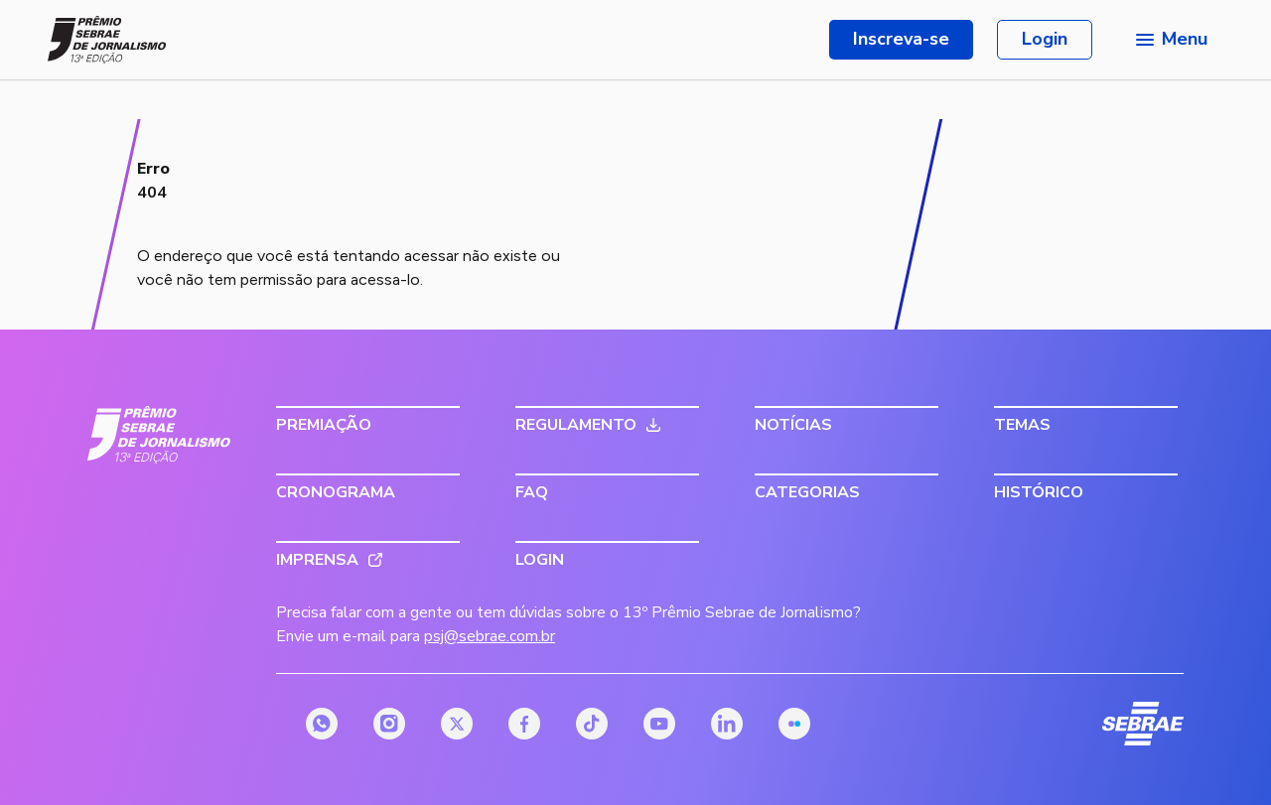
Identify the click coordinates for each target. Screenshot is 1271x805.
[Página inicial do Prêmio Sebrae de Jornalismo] (107, 40)
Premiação (323, 425)
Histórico (1038, 492)
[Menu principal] (1169, 40)
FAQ (531, 492)
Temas (1022, 425)
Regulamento (575, 425)
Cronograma (335, 492)
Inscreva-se (901, 39)
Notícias (793, 425)
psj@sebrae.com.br (489, 636)
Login (1044, 39)
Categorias (807, 492)
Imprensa (317, 560)
